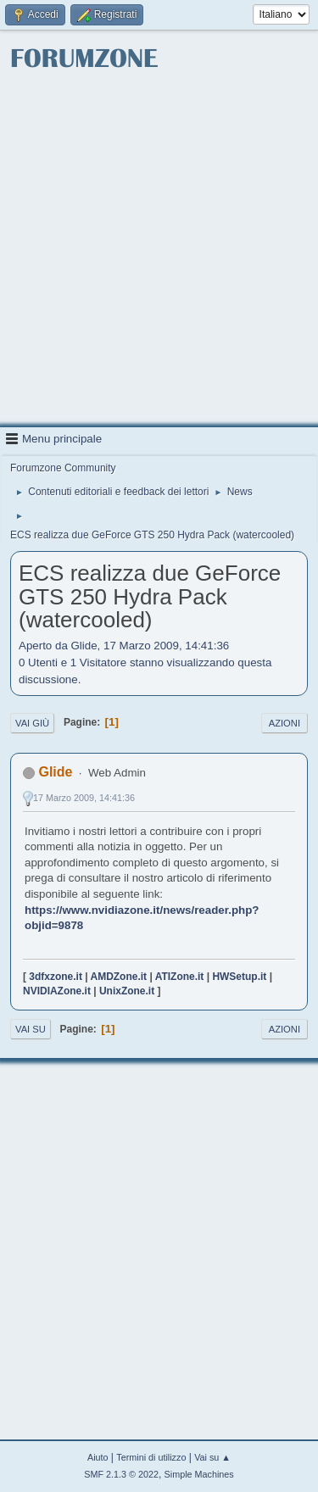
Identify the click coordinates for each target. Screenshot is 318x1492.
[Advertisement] (159, 250)
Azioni (284, 723)
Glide (55, 772)
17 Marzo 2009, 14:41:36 (84, 798)
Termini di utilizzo (151, 1457)
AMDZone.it (119, 977)
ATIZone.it (179, 977)
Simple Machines (199, 1474)
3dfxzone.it (55, 977)
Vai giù (32, 723)
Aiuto (98, 1457)
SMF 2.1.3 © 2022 (121, 1474)
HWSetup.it (239, 977)
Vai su (30, 1029)
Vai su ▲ (212, 1457)
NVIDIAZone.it (57, 991)
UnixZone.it (126, 991)
